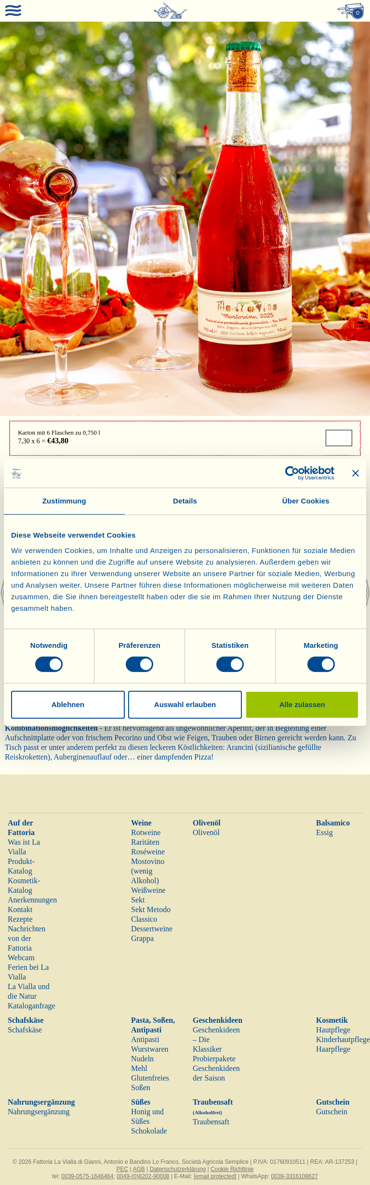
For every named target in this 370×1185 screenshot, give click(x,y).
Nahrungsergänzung (41, 1102)
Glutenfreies (150, 1078)
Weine (141, 823)
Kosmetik (332, 1020)
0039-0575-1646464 (87, 1176)
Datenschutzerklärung (178, 1169)
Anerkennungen (32, 900)
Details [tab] (185, 501)
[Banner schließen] (355, 473)
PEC (123, 1169)
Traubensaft (211, 1122)
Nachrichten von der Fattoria (26, 938)
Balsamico (333, 823)
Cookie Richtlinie (232, 1169)
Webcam (21, 957)
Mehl (139, 1068)
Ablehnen (68, 704)
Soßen (140, 1087)
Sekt (138, 900)
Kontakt (20, 909)
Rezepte (20, 919)
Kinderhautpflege (343, 1039)
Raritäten (145, 842)
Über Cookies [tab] (306, 501)
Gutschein (332, 1102)
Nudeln (142, 1059)
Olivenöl (207, 823)
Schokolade (149, 1131)
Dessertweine (151, 929)
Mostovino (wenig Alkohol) (147, 871)
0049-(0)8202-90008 (143, 1176)
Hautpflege (333, 1030)
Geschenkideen (217, 1020)
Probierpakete (214, 1059)
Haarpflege (333, 1049)
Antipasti (145, 1039)
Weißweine (148, 890)
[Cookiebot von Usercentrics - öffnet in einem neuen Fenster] (292, 473)
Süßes (140, 1102)
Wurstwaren (150, 1049)
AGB (138, 1169)
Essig (324, 832)
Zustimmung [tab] (64, 501)
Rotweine (145, 832)
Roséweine (148, 852)
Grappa (142, 938)
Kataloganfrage (31, 1006)
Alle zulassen (302, 704)
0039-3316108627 (294, 1176)
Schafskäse (26, 1020)
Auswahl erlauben (185, 704)
